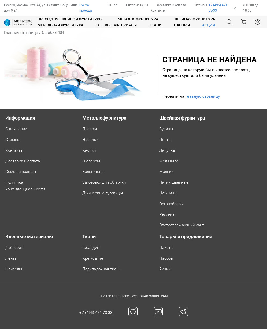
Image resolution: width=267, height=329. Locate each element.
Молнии (166, 171)
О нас (113, 5)
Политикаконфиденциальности (25, 185)
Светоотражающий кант (181, 225)
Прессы (89, 128)
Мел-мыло (168, 161)
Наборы (182, 25)
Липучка (167, 150)
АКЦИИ (208, 25)
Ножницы (168, 193)
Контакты (157, 10)
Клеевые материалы (116, 25)
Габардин (90, 247)
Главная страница (21, 32)
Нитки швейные (173, 182)
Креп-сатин (92, 258)
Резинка (167, 214)
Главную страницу (202, 96)
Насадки (90, 139)
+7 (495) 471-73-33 (95, 312)
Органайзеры (171, 203)
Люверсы (91, 161)
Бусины (166, 128)
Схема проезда (85, 7)
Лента (11, 258)
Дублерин (14, 247)
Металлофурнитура (138, 19)
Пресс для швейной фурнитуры (70, 19)
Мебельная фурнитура (60, 25)
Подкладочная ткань (101, 269)
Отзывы (201, 5)
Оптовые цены (137, 5)
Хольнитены (93, 171)
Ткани (155, 25)
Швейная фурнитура (194, 19)
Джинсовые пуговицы (102, 193)
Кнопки (89, 150)
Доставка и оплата (171, 5)
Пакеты (166, 247)
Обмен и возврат (20, 171)
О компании (16, 128)
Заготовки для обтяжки (104, 182)
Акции (164, 269)
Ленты (165, 139)
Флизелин (14, 269)
